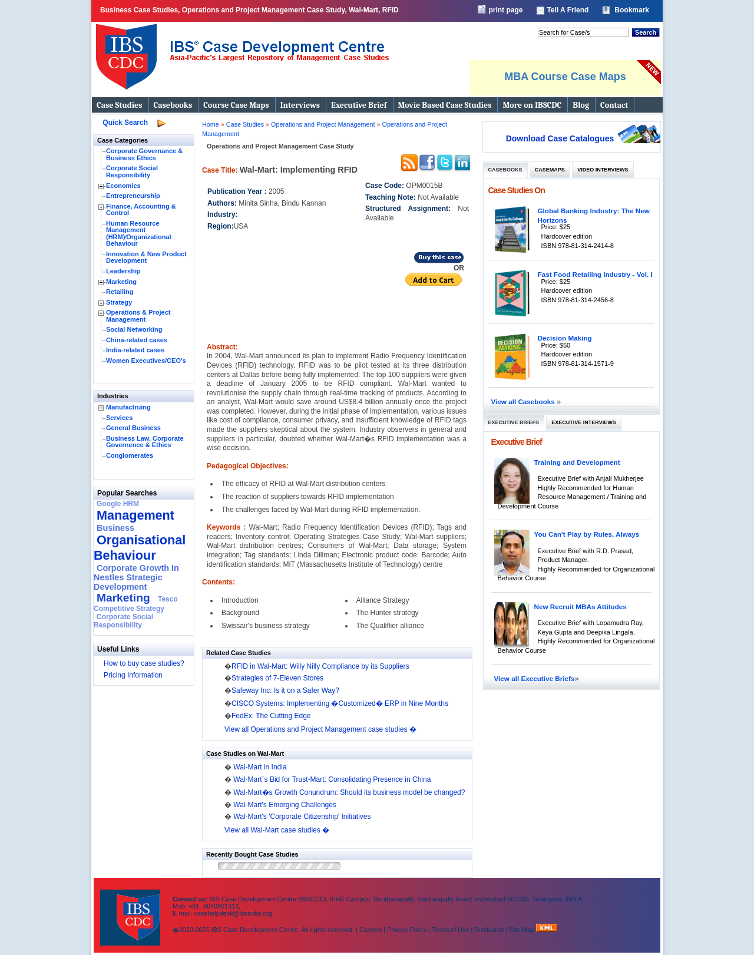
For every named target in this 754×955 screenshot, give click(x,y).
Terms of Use (450, 929)
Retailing (119, 291)
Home (210, 124)
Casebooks (173, 105)
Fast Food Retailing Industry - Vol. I (595, 274)
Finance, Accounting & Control (141, 210)
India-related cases (135, 349)
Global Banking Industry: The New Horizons (594, 215)
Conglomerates (129, 455)
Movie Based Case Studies (445, 105)
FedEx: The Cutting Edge (271, 716)
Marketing (121, 281)
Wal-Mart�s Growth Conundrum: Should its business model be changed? (349, 792)
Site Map (523, 929)
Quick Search (125, 122)
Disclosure (489, 929)
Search (645, 32)
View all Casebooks (524, 401)
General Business (133, 427)
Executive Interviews (583, 422)
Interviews (300, 105)
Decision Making (565, 338)
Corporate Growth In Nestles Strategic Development (136, 577)
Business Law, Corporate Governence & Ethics (145, 442)
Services (119, 417)
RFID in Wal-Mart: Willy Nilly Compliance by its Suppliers (320, 666)
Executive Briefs (514, 422)
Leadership (123, 271)
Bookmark (631, 10)
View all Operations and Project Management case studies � (320, 729)
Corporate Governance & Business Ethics (144, 154)
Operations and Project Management (323, 124)
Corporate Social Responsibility (132, 171)
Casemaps (550, 170)
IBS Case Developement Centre (131, 910)
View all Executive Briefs (534, 678)
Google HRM (118, 504)
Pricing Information (133, 675)
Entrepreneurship (133, 195)
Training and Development (577, 462)
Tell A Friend (567, 10)
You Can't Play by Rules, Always (587, 534)
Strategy (119, 302)
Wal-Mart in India (259, 767)
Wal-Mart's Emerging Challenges (284, 805)
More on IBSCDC (531, 105)
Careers (370, 929)
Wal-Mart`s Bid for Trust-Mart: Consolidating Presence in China (332, 779)
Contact (614, 105)
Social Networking (134, 329)
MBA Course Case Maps (565, 76)
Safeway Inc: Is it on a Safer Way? (285, 690)
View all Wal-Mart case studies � (276, 830)
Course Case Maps (236, 105)
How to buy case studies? (144, 663)
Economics (123, 185)
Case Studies (120, 105)
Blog (581, 105)
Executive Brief (358, 105)
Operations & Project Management (138, 316)
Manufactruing (128, 407)
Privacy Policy (406, 929)
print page (505, 10)
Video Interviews (602, 170)
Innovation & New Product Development (146, 257)
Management (135, 515)
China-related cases (136, 339)
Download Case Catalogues (560, 138)
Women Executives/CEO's (146, 360)
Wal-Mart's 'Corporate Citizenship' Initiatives (302, 816)
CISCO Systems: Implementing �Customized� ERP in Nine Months (340, 703)
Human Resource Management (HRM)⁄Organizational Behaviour (138, 233)
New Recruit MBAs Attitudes (580, 606)
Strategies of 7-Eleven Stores (277, 678)
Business (115, 528)
